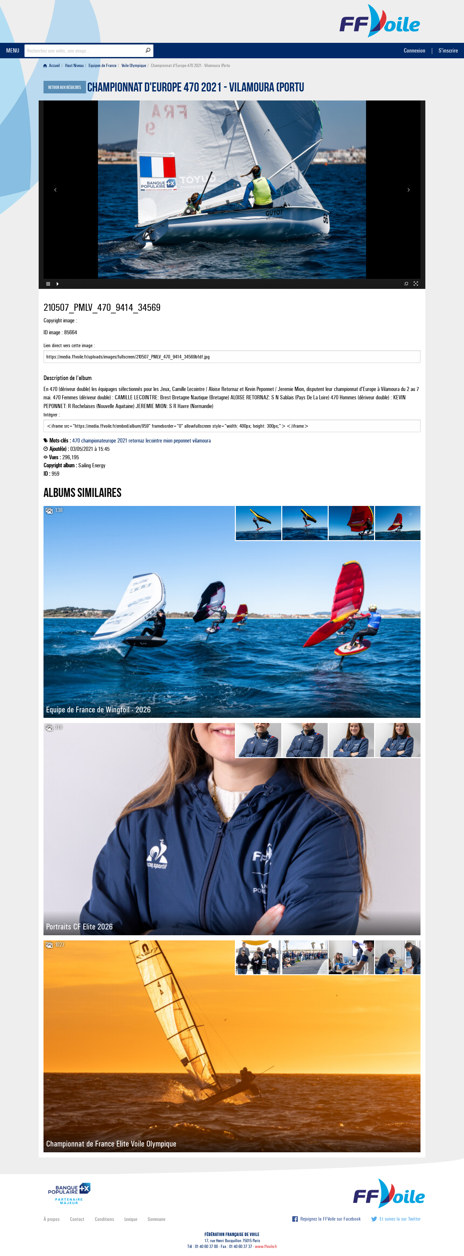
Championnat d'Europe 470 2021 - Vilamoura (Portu (195, 88)
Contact (77, 1219)
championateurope (98, 440)
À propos (52, 1219)
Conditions (104, 1219)
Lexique (130, 1219)
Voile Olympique (133, 65)
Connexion (414, 50)
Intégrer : (232, 422)
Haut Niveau (74, 65)
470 (76, 440)
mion (167, 440)
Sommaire (156, 1219)
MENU (12, 50)
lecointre (154, 440)
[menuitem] (53, 65)
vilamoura (201, 440)
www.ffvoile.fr (266, 1246)
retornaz (136, 440)
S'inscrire (448, 50)
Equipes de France (102, 65)
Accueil (52, 65)
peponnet (182, 440)
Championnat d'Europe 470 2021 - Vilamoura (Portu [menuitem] (190, 65)
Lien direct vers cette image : (232, 352)
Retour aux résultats (64, 87)
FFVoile (379, 20)
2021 (122, 440)
